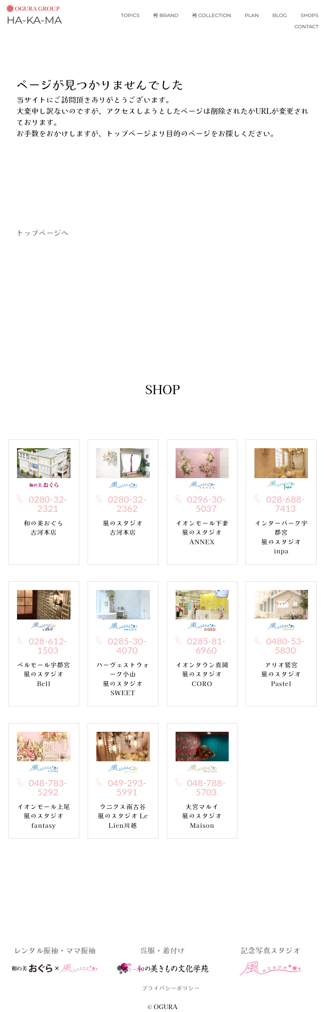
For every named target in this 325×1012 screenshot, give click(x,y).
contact (306, 26)
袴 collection (211, 15)
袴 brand (165, 15)
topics (130, 15)
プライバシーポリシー (171, 988)
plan (251, 15)
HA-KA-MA (34, 13)
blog (279, 15)
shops (309, 15)
